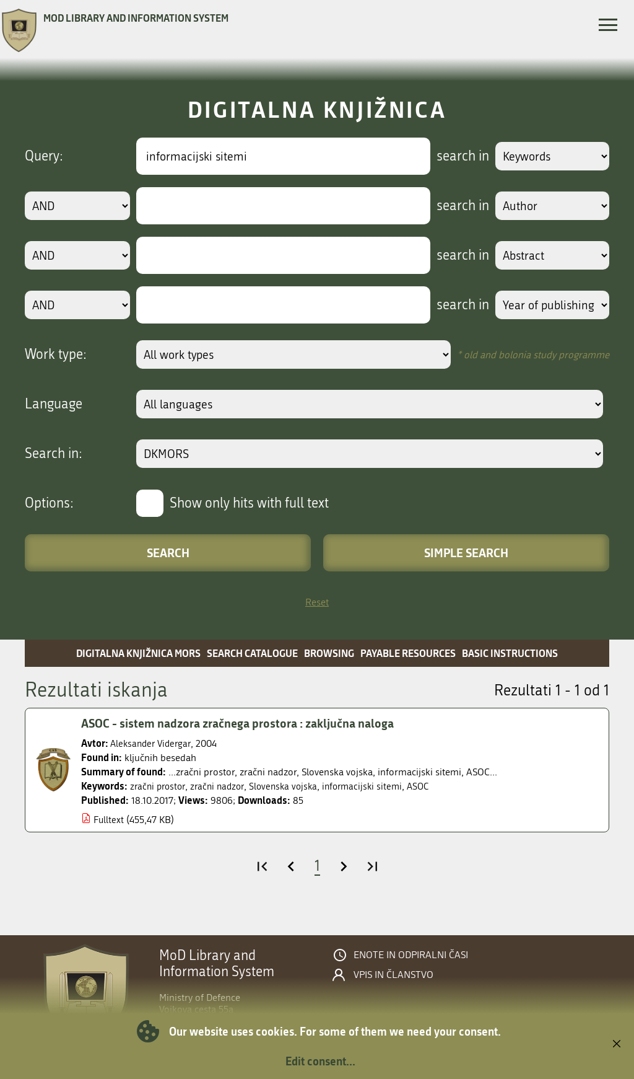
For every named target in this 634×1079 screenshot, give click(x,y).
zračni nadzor (222, 786)
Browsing (329, 653)
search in (458, 156)
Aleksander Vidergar (153, 743)
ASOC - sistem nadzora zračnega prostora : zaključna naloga (243, 723)
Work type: (56, 354)
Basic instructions (510, 653)
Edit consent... (320, 1061)
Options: (49, 503)
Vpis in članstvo (393, 975)
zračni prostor (159, 786)
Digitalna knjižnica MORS (138, 653)
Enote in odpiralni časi (411, 955)
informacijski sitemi (373, 786)
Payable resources (408, 653)
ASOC (432, 786)
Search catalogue (252, 653)
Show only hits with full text (249, 503)
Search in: (53, 454)
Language (53, 404)
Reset (317, 602)
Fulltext (109, 820)
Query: (44, 156)
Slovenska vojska (291, 786)
